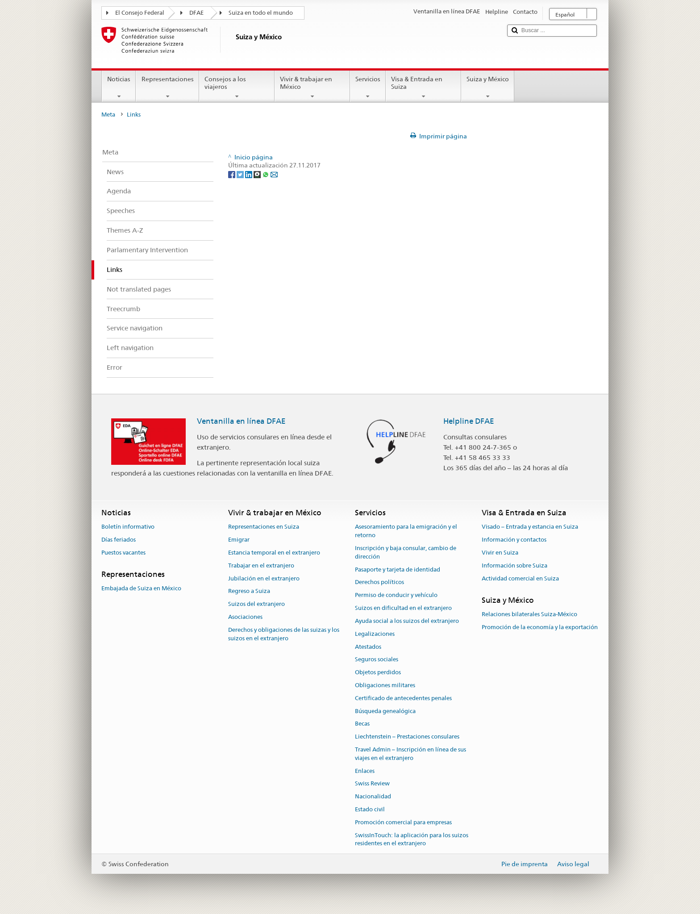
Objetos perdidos (378, 672)
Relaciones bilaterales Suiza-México (529, 614)
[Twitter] (241, 173)
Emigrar (239, 539)
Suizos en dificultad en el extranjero (403, 608)
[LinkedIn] (249, 173)
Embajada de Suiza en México (141, 588)
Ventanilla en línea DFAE (241, 421)
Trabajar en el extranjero (261, 565)
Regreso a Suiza (249, 591)
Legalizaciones (375, 633)
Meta (108, 114)
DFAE (196, 12)
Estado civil (370, 809)
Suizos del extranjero (256, 604)
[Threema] (258, 173)
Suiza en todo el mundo (261, 12)
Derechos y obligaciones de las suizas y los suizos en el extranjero (283, 634)
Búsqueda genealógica (385, 711)
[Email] (274, 173)
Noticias (118, 87)
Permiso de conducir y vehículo (396, 595)
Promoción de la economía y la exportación (540, 627)
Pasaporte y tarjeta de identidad (397, 569)
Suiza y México (488, 87)
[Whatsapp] (266, 173)
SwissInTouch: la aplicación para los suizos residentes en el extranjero (411, 839)
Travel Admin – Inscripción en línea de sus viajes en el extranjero (410, 753)
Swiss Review (372, 783)
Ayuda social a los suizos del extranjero (407, 621)
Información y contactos (514, 539)
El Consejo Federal (139, 12)
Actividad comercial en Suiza (520, 578)
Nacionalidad (373, 796)
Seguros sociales (376, 659)
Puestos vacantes (123, 552)
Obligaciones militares (385, 685)
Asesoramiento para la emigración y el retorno (406, 531)
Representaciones (167, 87)
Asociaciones (245, 617)
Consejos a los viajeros (237, 87)
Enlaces (365, 771)
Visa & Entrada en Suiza (423, 87)
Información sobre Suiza (514, 565)
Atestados (368, 646)
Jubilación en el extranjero (264, 578)
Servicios (367, 87)
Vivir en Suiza (500, 552)
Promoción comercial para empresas (403, 822)
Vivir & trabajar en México (312, 87)
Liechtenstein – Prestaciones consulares (407, 736)
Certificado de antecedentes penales (403, 698)
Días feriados (118, 539)
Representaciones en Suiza (263, 527)
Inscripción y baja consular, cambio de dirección (405, 552)
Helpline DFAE (468, 421)
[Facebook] (232, 173)
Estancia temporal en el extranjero (274, 552)
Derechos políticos (379, 582)
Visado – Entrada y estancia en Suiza (530, 527)
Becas (362, 724)
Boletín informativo (127, 527)
